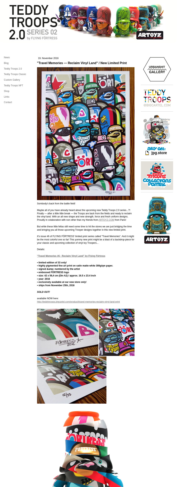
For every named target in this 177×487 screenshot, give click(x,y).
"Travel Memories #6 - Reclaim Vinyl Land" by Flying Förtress (71, 256)
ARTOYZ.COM (106, 220)
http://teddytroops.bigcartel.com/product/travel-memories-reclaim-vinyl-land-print (78, 301)
